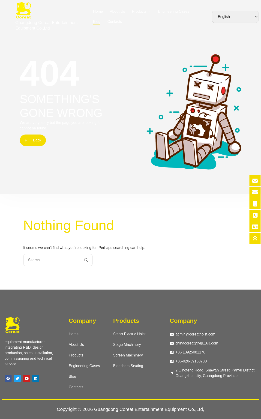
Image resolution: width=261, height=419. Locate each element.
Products (139, 11)
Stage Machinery (127, 345)
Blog (96, 22)
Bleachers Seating (128, 366)
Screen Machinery (128, 355)
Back (32, 140)
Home (98, 11)
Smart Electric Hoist (129, 334)
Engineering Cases (173, 11)
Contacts (114, 22)
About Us (117, 11)
